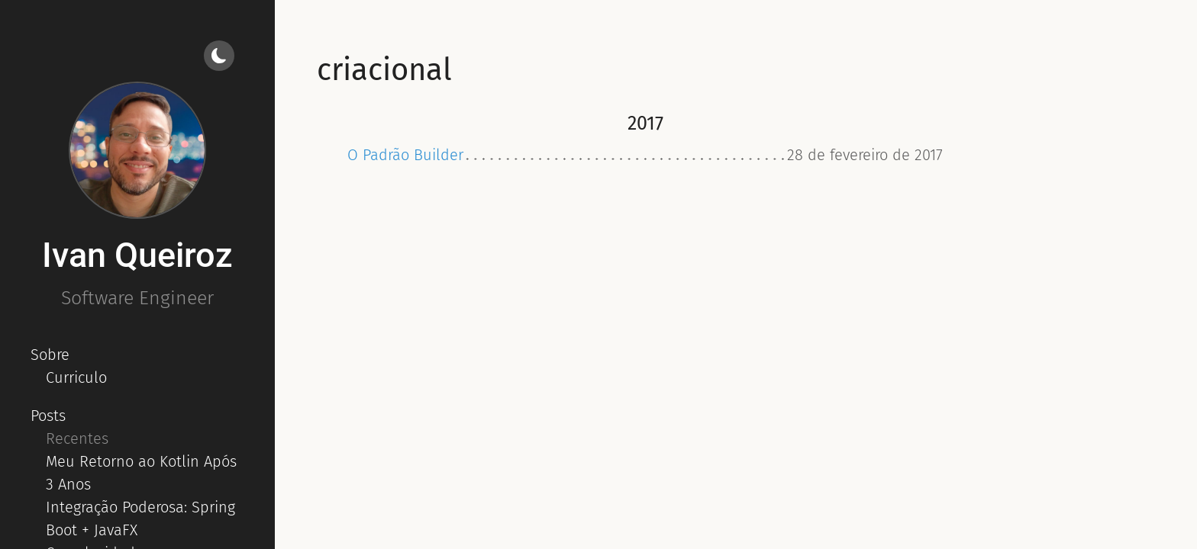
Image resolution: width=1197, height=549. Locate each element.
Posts (48, 415)
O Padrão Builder (405, 155)
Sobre (50, 354)
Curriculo (76, 377)
